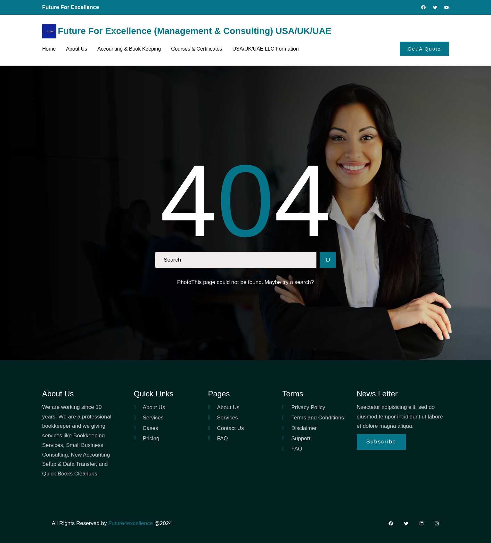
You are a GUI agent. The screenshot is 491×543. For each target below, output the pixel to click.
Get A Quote (424, 49)
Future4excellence (130, 523)
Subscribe (381, 442)
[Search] (328, 260)
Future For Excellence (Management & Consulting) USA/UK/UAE (194, 31)
